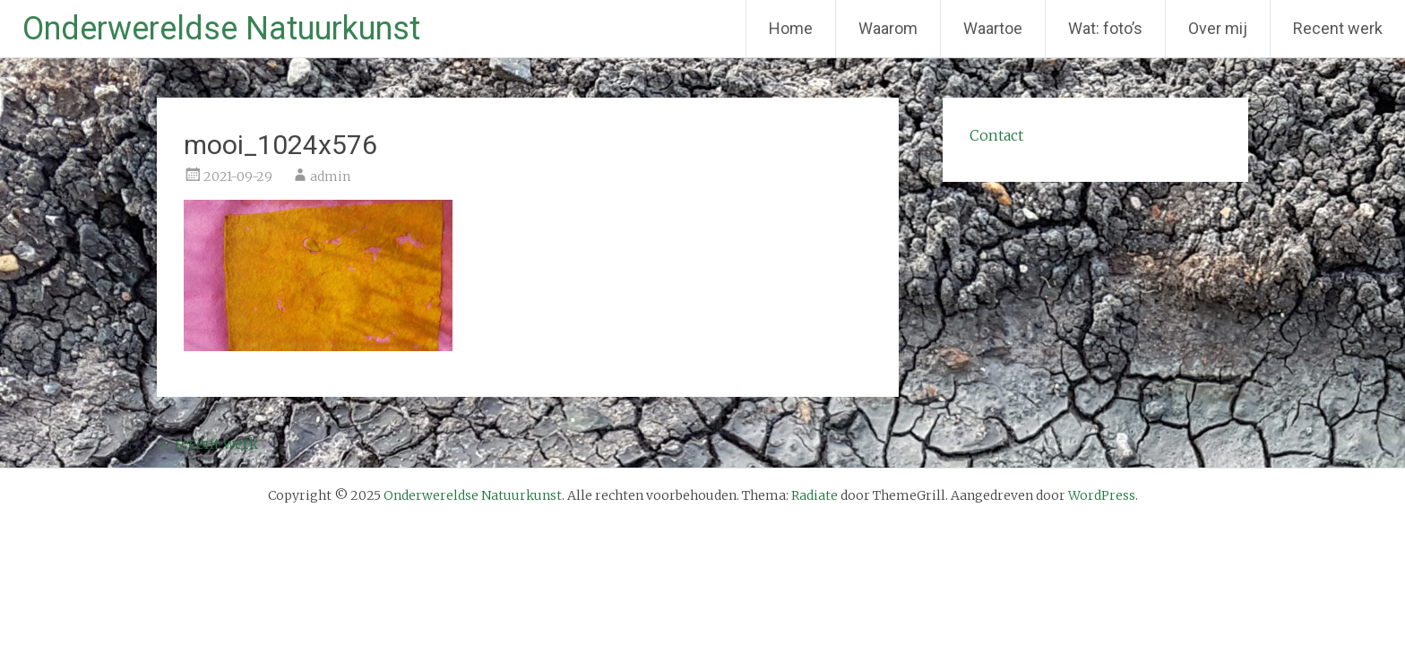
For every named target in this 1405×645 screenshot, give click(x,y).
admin (330, 176)
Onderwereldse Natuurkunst (221, 28)
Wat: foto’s (1105, 28)
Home (791, 28)
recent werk (207, 443)
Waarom (888, 28)
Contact (996, 135)
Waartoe (992, 28)
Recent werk (1338, 28)
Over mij (1217, 28)
